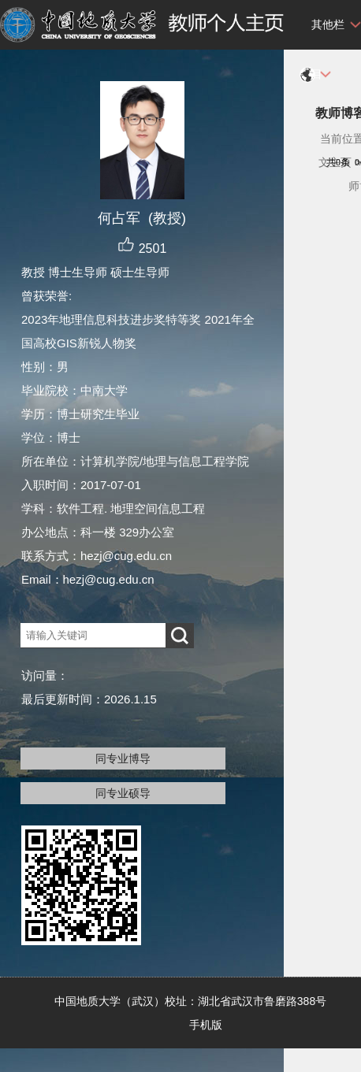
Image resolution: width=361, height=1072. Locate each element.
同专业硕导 (123, 793)
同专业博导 (123, 758)
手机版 (205, 1024)
